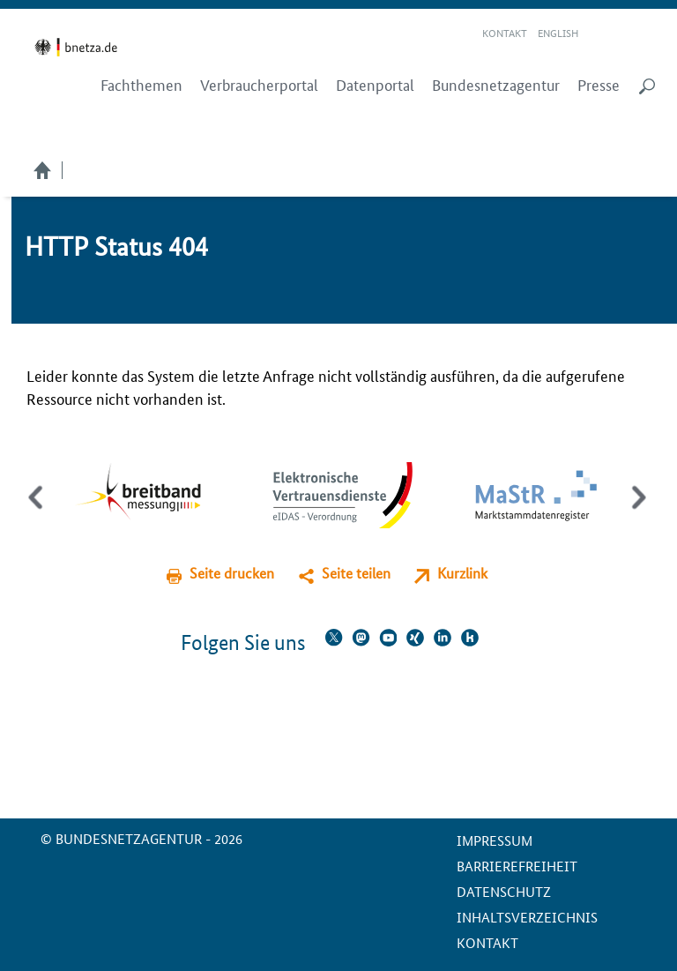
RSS (648, 33)
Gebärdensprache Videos (623, 33)
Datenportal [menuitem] (375, 84)
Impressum (494, 840)
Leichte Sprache (602, 33)
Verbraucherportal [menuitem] (259, 84)
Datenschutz (504, 891)
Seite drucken (232, 573)
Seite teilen (356, 573)
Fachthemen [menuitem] (141, 84)
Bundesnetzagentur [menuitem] (496, 84)
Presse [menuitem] (598, 84)
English (558, 32)
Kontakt (504, 32)
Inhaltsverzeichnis (527, 917)
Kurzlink (462, 573)
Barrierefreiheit (517, 865)
